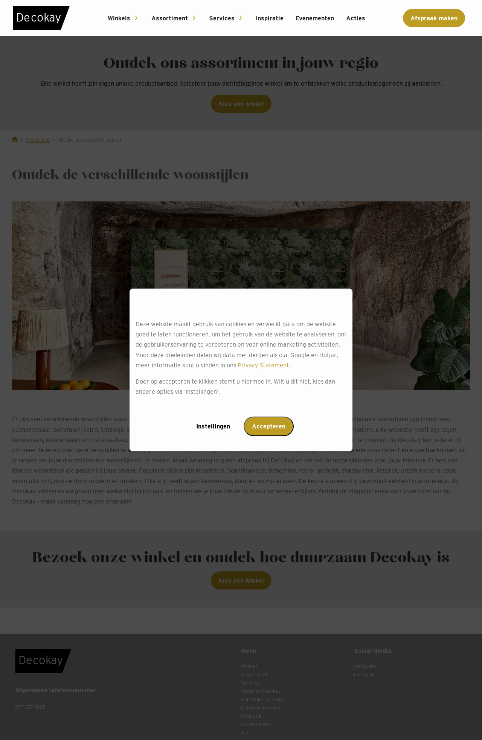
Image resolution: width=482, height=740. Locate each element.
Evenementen (315, 18)
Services (222, 18)
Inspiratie (270, 18)
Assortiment (169, 18)
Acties (355, 18)
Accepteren (268, 426)
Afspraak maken (434, 18)
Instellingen (213, 426)
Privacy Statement (263, 365)
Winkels (119, 18)
